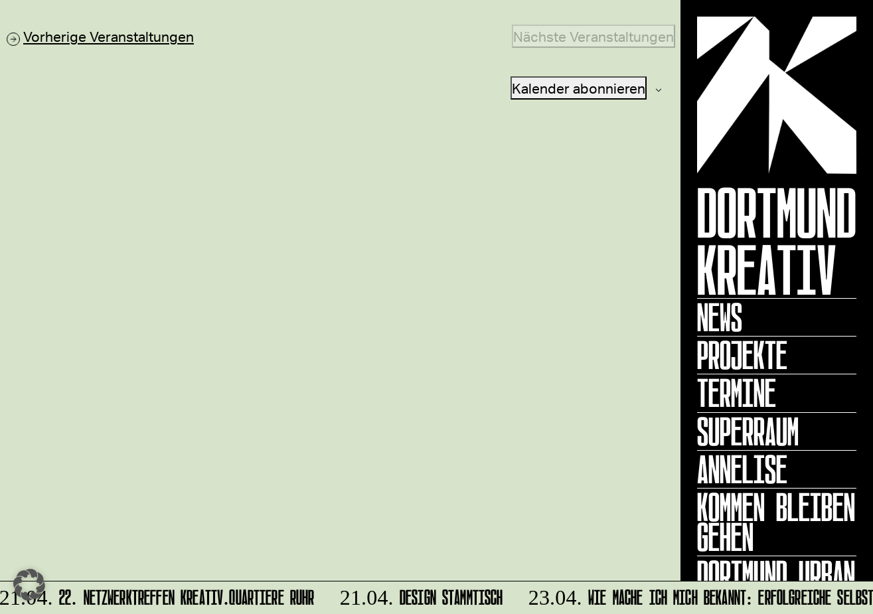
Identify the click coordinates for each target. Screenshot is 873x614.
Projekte (742, 355)
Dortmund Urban (776, 574)
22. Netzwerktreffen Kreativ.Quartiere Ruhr (159, 595)
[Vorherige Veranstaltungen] (100, 36)
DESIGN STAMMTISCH (421, 595)
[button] (29, 585)
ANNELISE (742, 469)
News (719, 317)
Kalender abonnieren (578, 88)
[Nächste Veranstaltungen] (593, 36)
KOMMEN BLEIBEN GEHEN (776, 522)
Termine (736, 393)
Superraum (748, 431)
